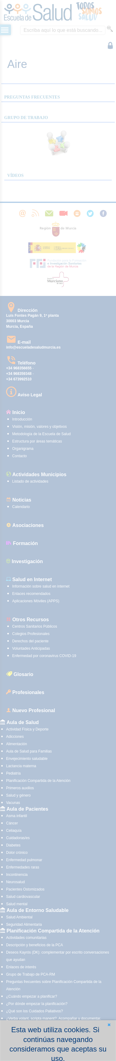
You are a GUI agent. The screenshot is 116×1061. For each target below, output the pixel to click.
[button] (109, 1024)
